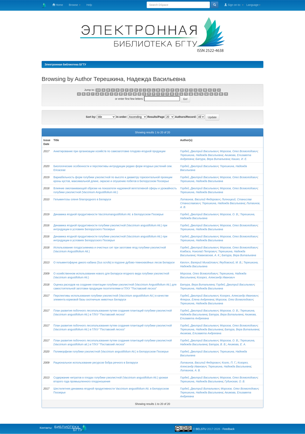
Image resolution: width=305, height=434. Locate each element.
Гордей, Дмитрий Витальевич (199, 388)
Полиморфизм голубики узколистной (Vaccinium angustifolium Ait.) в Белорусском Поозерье (111, 351)
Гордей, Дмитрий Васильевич (199, 151)
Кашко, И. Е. (239, 159)
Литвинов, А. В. (190, 370)
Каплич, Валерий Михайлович (199, 262)
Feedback (228, 429)
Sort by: (91, 116)
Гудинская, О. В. (235, 381)
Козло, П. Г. (229, 362)
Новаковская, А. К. (208, 255)
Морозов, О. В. (229, 214)
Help (89, 4)
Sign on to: (234, 4)
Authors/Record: (185, 116)
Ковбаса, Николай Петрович (198, 251)
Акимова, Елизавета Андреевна (200, 333)
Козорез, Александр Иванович (216, 277)
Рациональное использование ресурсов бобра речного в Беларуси (95, 362)
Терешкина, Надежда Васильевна (201, 155)
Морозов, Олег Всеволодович (238, 151)
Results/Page (156, 116)
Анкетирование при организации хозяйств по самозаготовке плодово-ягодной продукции (109, 151)
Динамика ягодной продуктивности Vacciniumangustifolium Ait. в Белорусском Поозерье (108, 214)
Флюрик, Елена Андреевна (197, 299)
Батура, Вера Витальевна (212, 159)
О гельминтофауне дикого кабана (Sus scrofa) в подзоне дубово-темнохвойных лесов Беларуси (114, 262)
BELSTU (201, 429)
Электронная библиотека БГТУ (65, 64)
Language (253, 4)
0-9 (98, 90)
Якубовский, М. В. (230, 262)
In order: (121, 116)
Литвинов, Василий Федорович (200, 199)
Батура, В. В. (217, 344)
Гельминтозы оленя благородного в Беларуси (82, 199)
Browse (75, 4)
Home (57, 4)
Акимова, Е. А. (237, 344)
